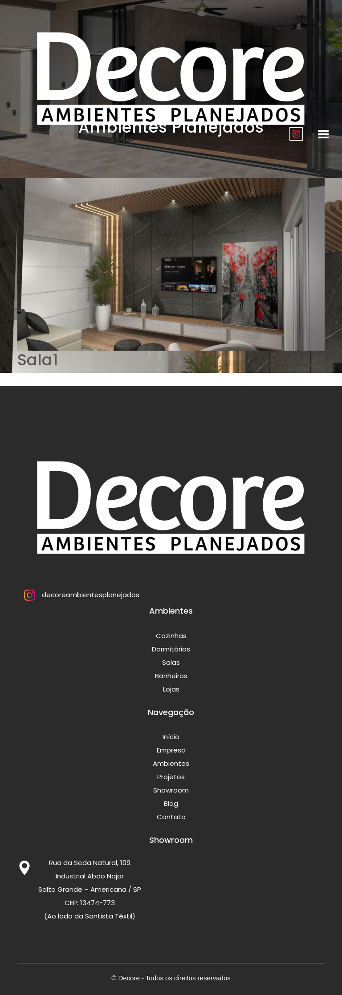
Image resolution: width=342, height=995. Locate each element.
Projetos (171, 776)
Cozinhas (171, 635)
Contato (171, 816)
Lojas (171, 689)
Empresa (171, 750)
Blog (171, 803)
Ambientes (171, 763)
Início (171, 736)
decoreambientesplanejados (78, 595)
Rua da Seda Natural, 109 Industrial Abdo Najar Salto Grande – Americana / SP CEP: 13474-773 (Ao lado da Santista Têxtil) (89, 889)
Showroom (171, 790)
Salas (171, 662)
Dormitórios (171, 649)
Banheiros (171, 675)
